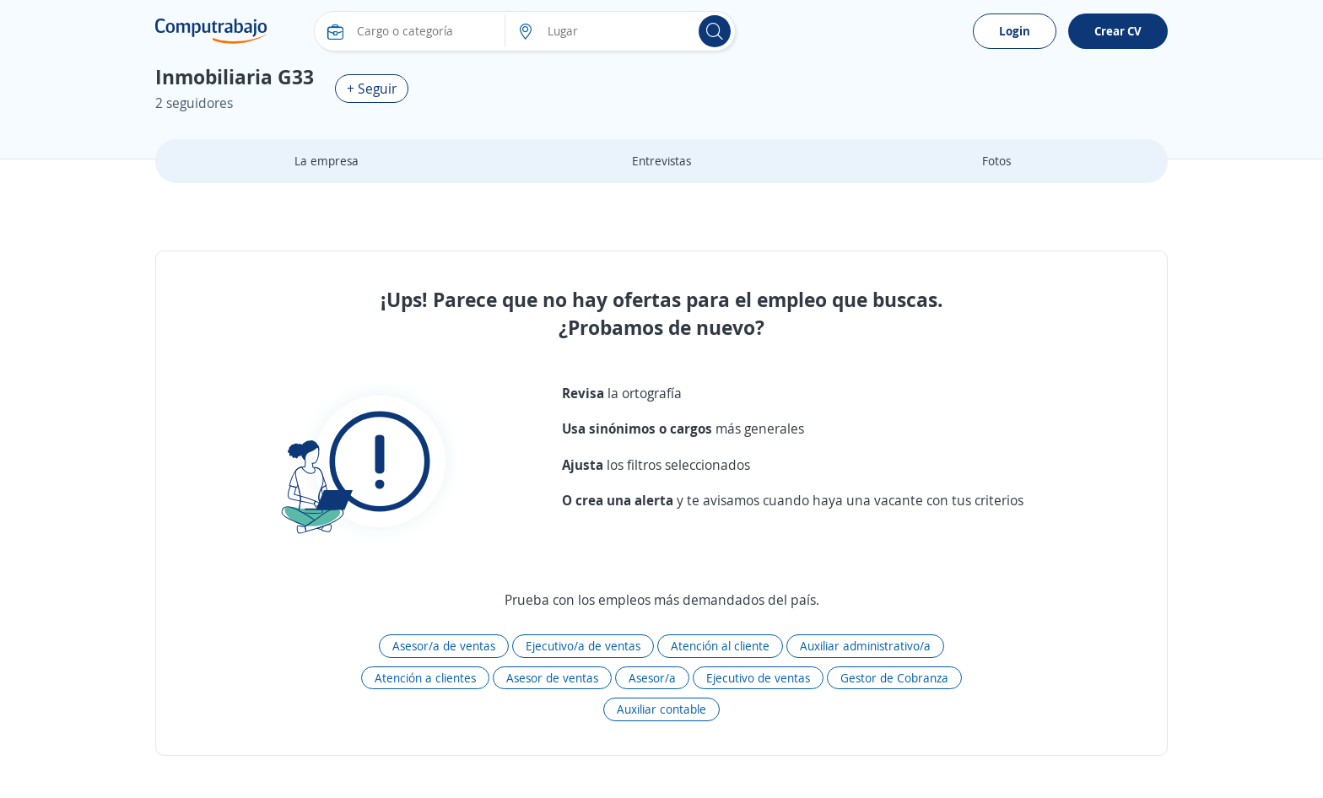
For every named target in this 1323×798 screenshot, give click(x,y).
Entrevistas (661, 161)
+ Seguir (372, 88)
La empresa (326, 161)
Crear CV (1118, 31)
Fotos (996, 161)
